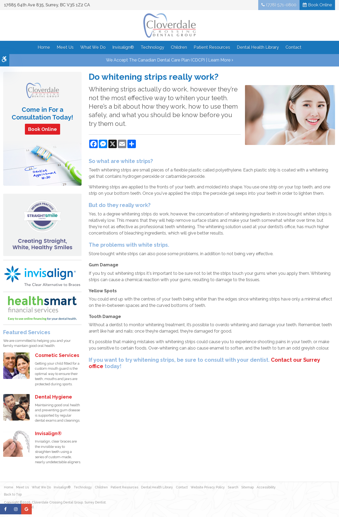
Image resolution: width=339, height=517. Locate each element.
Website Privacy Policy (208, 487)
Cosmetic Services (57, 355)
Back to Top (13, 494)
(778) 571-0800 (281, 4)
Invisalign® (123, 47)
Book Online (320, 4)
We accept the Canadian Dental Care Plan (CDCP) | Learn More (168, 60)
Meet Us (65, 47)
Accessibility (266, 487)
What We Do (93, 47)
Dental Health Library (258, 47)
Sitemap (247, 487)
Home (44, 47)
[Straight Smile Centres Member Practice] (42, 225)
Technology (152, 47)
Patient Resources (212, 47)
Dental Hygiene (53, 397)
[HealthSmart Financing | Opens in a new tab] (42, 308)
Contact (293, 47)
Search (233, 487)
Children (179, 47)
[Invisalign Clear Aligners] (42, 276)
